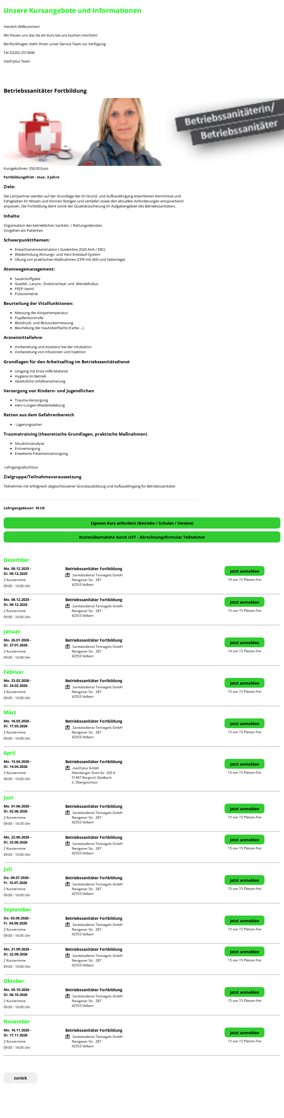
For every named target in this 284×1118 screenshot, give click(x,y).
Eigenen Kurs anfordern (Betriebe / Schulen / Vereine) (142, 523)
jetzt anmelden (244, 571)
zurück (20, 1078)
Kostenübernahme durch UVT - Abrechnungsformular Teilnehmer (142, 537)
